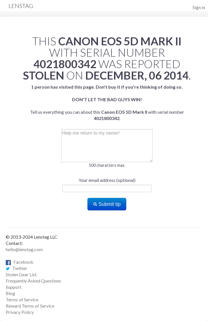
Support (13, 287)
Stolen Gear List (21, 274)
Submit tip (107, 204)
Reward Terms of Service (30, 305)
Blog (10, 293)
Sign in (199, 7)
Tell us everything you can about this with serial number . (107, 102)
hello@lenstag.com (24, 249)
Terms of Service (22, 299)
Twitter (16, 268)
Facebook (19, 262)
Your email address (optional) (107, 180)
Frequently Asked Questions (33, 280)
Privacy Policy (20, 312)
